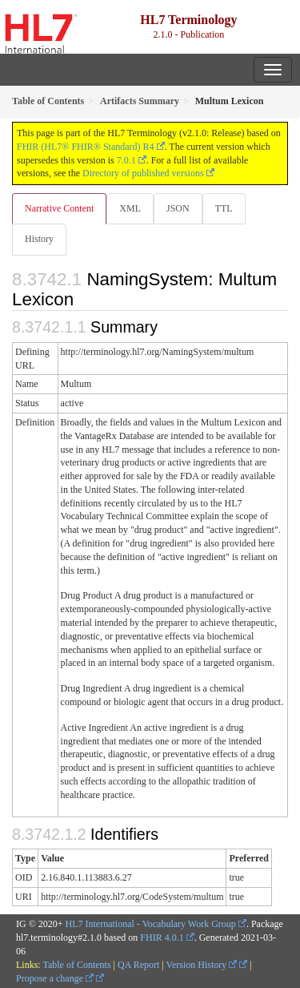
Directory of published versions (143, 173)
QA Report (138, 964)
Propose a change (55, 978)
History (39, 238)
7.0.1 (126, 160)
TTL (224, 208)
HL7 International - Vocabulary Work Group (151, 924)
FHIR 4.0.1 (161, 937)
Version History (202, 964)
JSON (178, 208)
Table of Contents (76, 964)
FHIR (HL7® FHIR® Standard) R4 (85, 146)
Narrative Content (59, 208)
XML (130, 208)
